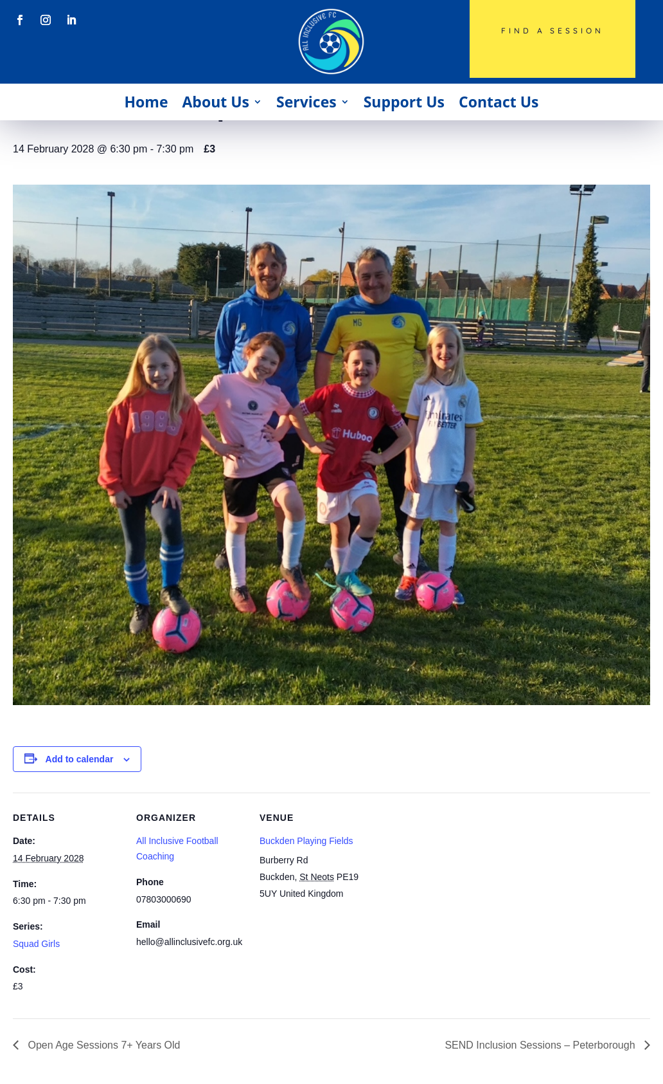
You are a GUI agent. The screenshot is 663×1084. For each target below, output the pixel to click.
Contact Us (499, 101)
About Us (215, 101)
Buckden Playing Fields (306, 841)
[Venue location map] (450, 881)
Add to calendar (80, 759)
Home (146, 101)
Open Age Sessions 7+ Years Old (103, 1045)
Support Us (404, 101)
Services (306, 101)
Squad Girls (36, 944)
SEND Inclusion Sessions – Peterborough (541, 1045)
